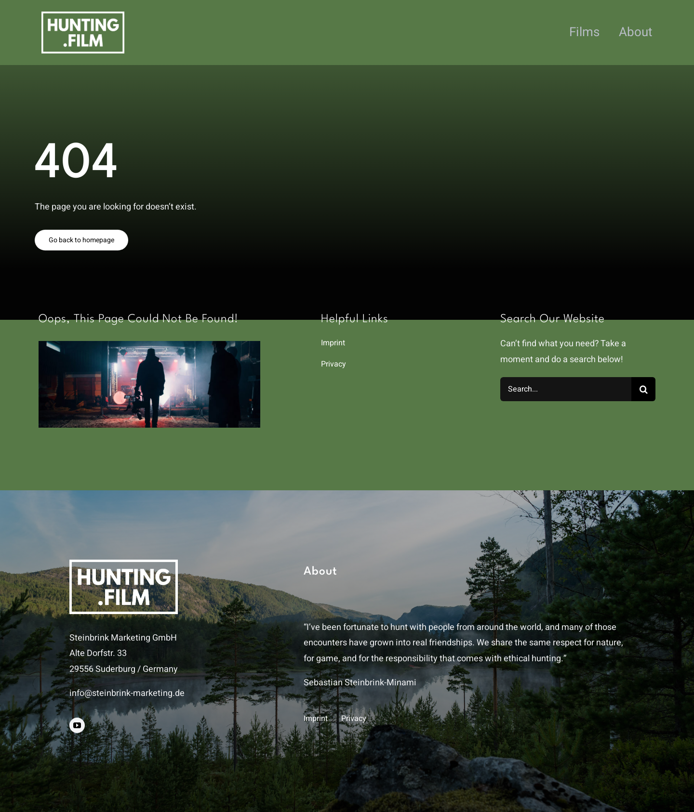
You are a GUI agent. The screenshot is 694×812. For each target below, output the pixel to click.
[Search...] (565, 389)
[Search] (643, 389)
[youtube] (77, 725)
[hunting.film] (82, 15)
